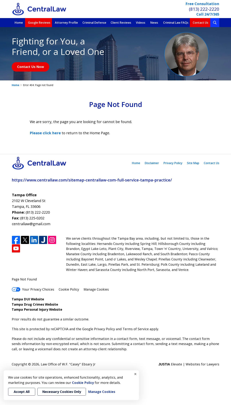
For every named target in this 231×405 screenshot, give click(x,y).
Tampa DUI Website (28, 299)
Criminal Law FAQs (175, 23)
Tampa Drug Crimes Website (35, 304)
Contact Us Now (30, 67)
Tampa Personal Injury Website (37, 309)
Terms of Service (136, 329)
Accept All (22, 391)
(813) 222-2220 (204, 9)
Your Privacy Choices (33, 289)
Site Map (193, 163)
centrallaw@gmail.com (31, 223)
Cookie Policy (69, 289)
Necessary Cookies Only (61, 391)
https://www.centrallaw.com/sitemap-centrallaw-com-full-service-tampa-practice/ (92, 180)
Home (19, 23)
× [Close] (135, 374)
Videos (140, 23)
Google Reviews (39, 23)
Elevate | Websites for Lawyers (188, 364)
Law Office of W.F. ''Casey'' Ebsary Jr (68, 364)
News (154, 23)
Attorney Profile (66, 23)
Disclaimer (152, 163)
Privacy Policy (173, 163)
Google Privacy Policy (98, 329)
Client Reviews (121, 23)
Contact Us (200, 23)
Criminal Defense (94, 23)
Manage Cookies (96, 289)
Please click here (45, 132)
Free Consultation (202, 3)
